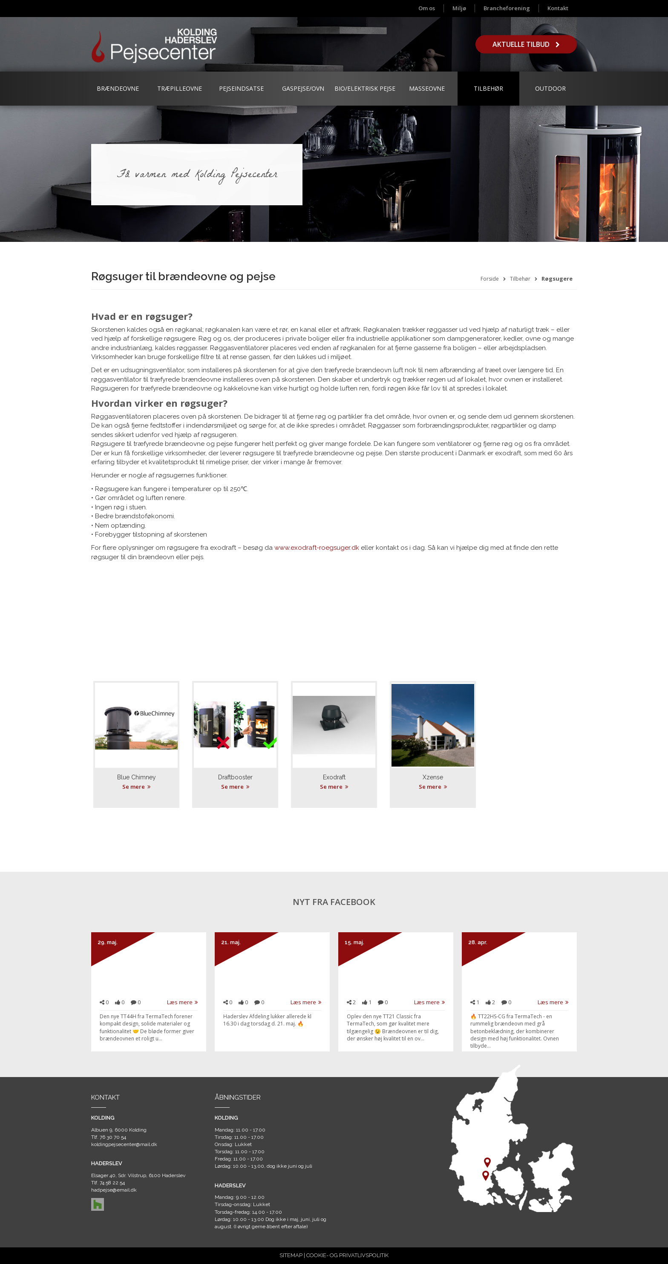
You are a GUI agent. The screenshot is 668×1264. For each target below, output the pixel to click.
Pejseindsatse (241, 88)
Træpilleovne (179, 88)
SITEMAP (290, 1255)
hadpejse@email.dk (114, 1190)
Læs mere (182, 1002)
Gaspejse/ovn (303, 88)
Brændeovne (118, 88)
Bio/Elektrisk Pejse (364, 88)
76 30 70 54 (113, 1137)
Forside (490, 278)
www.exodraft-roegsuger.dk (316, 548)
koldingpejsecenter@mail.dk (124, 1144)
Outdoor (550, 88)
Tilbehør (488, 88)
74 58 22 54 (112, 1183)
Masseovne (427, 88)
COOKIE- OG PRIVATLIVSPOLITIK (347, 1255)
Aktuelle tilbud (526, 44)
